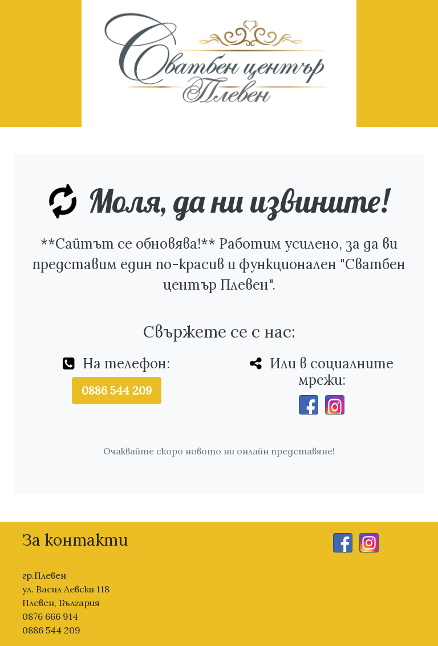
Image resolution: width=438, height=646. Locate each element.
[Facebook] (308, 405)
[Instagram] (334, 405)
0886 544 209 (117, 390)
